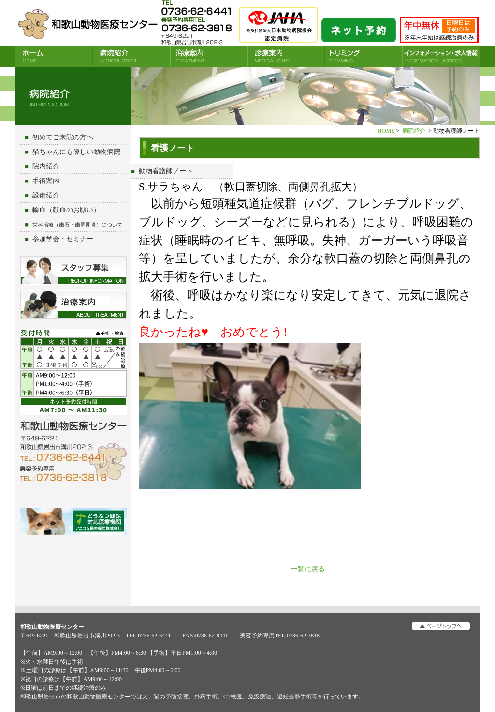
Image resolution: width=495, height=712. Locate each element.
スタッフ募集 (73, 270)
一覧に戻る (308, 569)
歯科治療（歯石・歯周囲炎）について (77, 224)
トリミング (363, 56)
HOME (54, 56)
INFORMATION (441, 56)
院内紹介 (45, 166)
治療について (73, 304)
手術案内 (45, 180)
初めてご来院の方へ (62, 137)
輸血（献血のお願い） (66, 209)
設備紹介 (45, 195)
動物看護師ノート (166, 171)
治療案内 (209, 56)
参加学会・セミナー (62, 238)
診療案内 (286, 56)
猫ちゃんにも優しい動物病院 (76, 151)
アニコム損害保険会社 (73, 522)
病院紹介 (131, 56)
